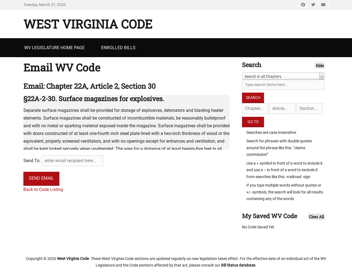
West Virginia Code (87, 24)
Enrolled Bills (118, 47)
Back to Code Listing (43, 189)
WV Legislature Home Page (54, 47)
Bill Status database (238, 265)
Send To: (31, 160)
